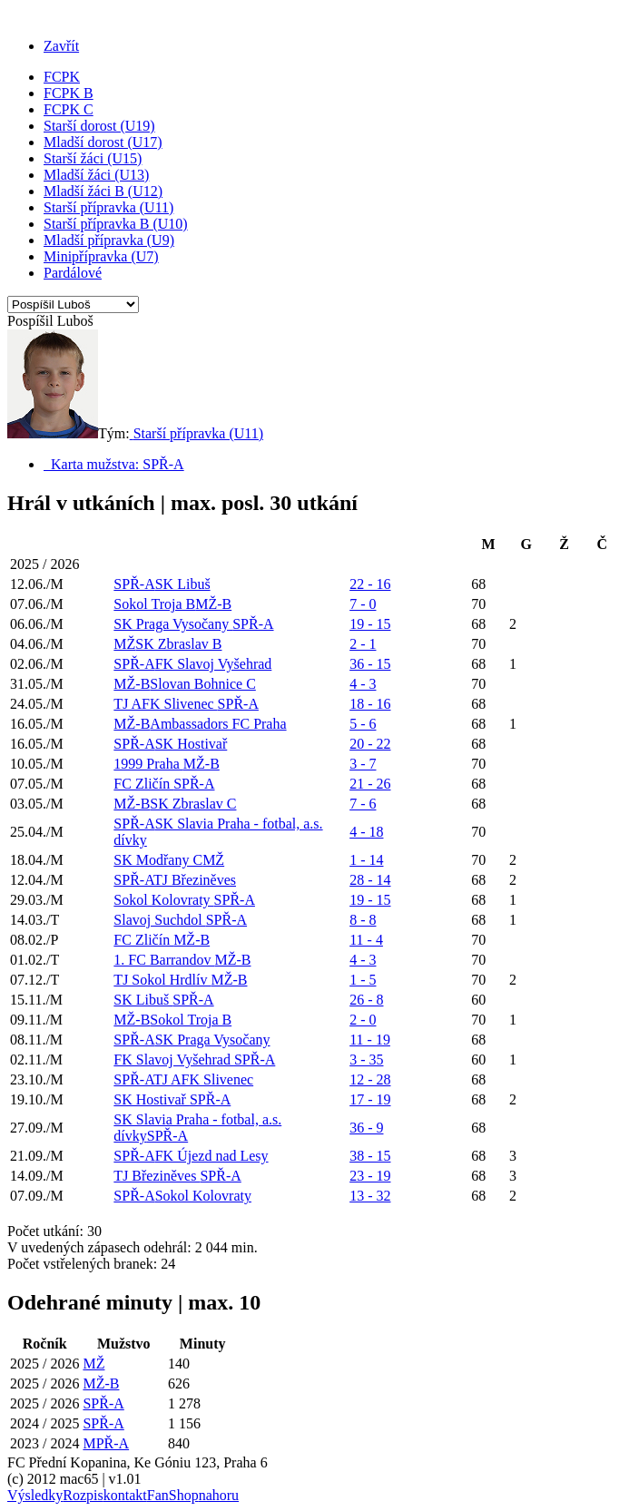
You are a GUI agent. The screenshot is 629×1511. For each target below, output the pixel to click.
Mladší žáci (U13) (96, 174)
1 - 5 (362, 979)
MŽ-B (213, 604)
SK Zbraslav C (193, 803)
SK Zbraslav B (178, 644)
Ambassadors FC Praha (218, 723)
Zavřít (61, 46)
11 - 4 (366, 939)
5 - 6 (362, 723)
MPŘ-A (106, 1443)
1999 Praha (147, 763)
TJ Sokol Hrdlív (162, 979)
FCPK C (68, 109)
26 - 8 (366, 999)
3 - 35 (366, 1059)
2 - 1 (362, 644)
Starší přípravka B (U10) (116, 223)
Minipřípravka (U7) (101, 256)
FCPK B (68, 93)
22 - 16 (369, 584)
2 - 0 (362, 1019)
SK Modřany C (157, 860)
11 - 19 (369, 1039)
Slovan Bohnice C (202, 684)
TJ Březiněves (194, 880)
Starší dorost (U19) (99, 125)
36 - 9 (366, 1127)
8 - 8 (362, 919)
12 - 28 (369, 1079)
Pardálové (73, 272)
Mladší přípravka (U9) (109, 240)
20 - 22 (369, 743)
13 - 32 (369, 1195)
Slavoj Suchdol (159, 919)
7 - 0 (362, 604)
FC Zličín (143, 783)
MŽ (124, 644)
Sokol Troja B (154, 604)
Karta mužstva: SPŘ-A (114, 464)
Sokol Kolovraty (163, 900)
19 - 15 (369, 624)
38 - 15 (369, 1155)
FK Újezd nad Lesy (212, 1155)
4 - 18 (366, 831)
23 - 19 (369, 1175)
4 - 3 (362, 684)
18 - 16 (369, 703)
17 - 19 (369, 1099)
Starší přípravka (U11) (108, 207)
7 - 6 (362, 803)
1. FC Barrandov (163, 959)
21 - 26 (369, 783)
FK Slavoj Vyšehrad (213, 664)
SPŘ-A (133, 584)
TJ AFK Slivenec (165, 703)
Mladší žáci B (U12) (103, 191)
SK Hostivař (191, 743)
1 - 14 (366, 860)
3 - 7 (362, 763)
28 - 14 (369, 880)
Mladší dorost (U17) (103, 142)
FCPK (62, 76)
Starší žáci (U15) (93, 158)
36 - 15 (369, 664)
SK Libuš (183, 584)
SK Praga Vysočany (172, 624)
